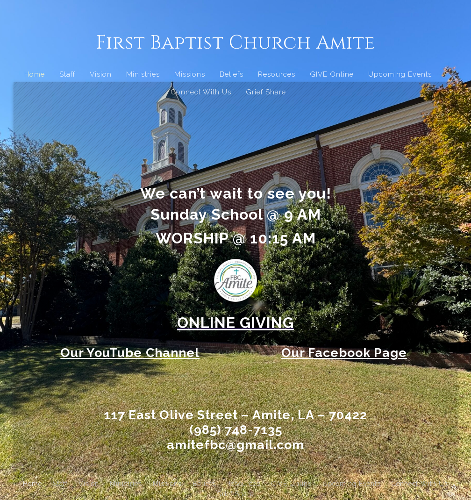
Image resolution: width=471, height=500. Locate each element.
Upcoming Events (400, 74)
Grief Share (266, 92)
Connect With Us (201, 92)
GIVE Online (332, 74)
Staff (67, 74)
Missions (189, 74)
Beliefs (231, 74)
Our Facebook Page (344, 352)
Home (34, 74)
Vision (101, 74)
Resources (276, 74)
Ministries (143, 74)
